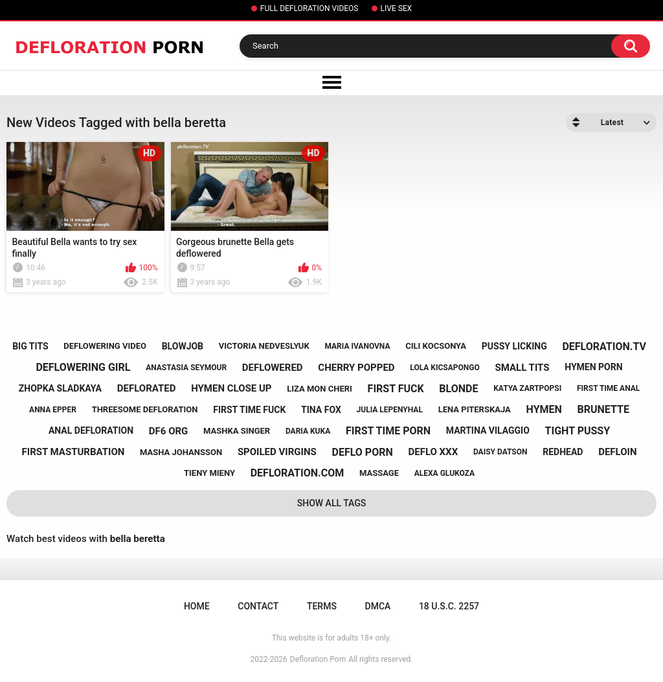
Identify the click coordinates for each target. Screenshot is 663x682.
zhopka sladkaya (60, 388)
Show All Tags (331, 503)
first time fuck (249, 410)
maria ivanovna (357, 346)
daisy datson (500, 451)
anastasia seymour (186, 367)
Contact (258, 606)
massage (379, 473)
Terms (322, 606)
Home (197, 606)
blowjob (182, 346)
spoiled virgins (277, 452)
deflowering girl (83, 367)
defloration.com (297, 473)
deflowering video (104, 346)
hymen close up (231, 388)
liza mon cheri (319, 389)
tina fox (321, 410)
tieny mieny (209, 473)
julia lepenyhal (390, 409)
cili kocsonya (435, 346)
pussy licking (514, 346)
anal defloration (91, 430)
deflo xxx (433, 452)
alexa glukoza (444, 473)
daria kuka (308, 431)
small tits (522, 367)
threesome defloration (145, 409)
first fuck (396, 388)
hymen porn (593, 367)
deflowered (272, 367)
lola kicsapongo (444, 367)
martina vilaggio (488, 430)
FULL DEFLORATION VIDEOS (309, 8)
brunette (603, 409)
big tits (30, 346)
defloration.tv (604, 346)
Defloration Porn (318, 659)
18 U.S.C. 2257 (449, 606)
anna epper (52, 409)
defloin (617, 452)
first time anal (608, 388)
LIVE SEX (396, 8)
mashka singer (236, 431)
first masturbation (73, 452)
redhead (563, 452)
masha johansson (181, 452)
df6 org (168, 431)
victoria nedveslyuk (264, 346)
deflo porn (362, 452)
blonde (458, 388)
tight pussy (578, 431)
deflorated (146, 388)
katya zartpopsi (527, 388)
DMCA (378, 606)
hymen (544, 409)
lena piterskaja (474, 409)
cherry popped (356, 367)
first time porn (388, 431)
